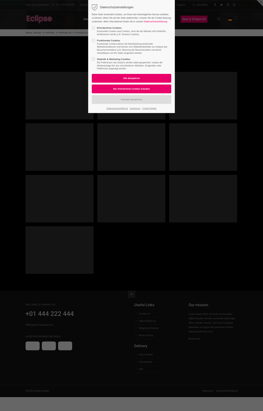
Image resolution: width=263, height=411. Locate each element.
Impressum (135, 108)
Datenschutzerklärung (155, 21)
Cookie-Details (149, 108)
